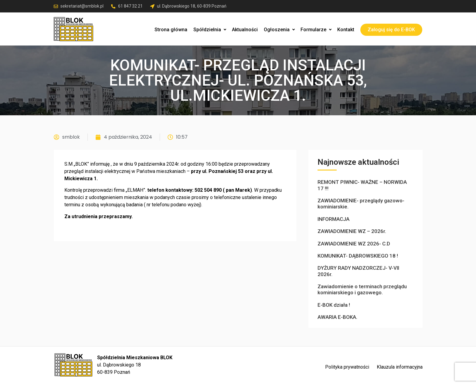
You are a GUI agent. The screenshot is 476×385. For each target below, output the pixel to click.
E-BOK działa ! (334, 305)
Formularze (316, 29)
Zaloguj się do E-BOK (391, 29)
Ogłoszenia (279, 29)
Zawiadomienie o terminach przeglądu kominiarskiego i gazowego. (362, 289)
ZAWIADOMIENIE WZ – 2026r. (352, 231)
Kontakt (345, 29)
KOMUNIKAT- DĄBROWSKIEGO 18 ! (358, 256)
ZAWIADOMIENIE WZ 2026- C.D (354, 244)
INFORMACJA (333, 219)
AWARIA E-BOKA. (337, 317)
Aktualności (245, 29)
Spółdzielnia (209, 29)
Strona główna (171, 29)
